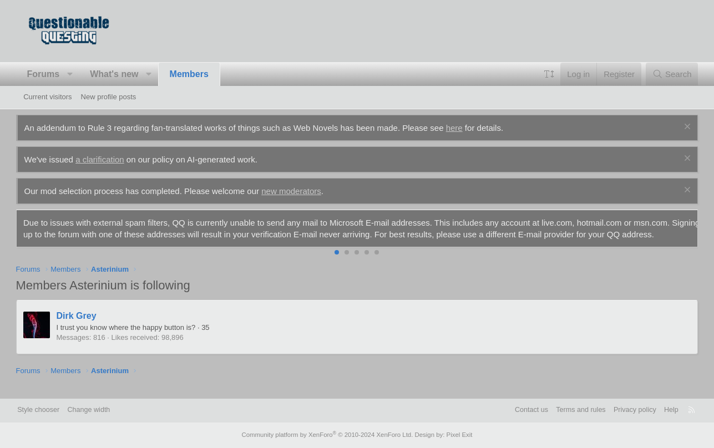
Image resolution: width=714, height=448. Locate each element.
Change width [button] (102, 410)
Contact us (515, 410)
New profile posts (108, 97)
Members (196, 74)
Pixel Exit (455, 435)
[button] (77, 74)
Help (659, 410)
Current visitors (47, 97)
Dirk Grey (84, 327)
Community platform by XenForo (328, 435)
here (461, 128)
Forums (50, 74)
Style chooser (50, 410)
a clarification (107, 159)
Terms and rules (566, 410)
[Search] (664, 74)
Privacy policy (622, 410)
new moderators (299, 191)
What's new (122, 74)
